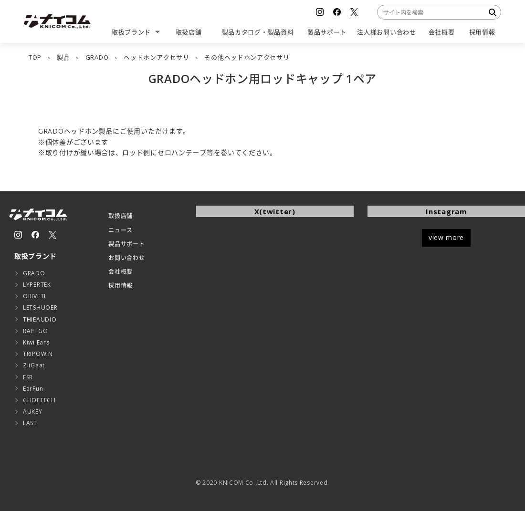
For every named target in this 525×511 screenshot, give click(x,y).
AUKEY (32, 411)
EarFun (33, 389)
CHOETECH (39, 400)
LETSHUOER (40, 307)
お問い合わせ (126, 258)
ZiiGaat (34, 365)
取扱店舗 (120, 216)
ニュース (120, 230)
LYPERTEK (37, 285)
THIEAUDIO (39, 319)
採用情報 (120, 286)
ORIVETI (34, 296)
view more (446, 237)
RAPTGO (35, 331)
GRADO (34, 273)
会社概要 (120, 272)
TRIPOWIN (38, 354)
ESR (28, 377)
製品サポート (126, 244)
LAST (30, 423)
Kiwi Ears (36, 342)
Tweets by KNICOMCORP (239, 229)
